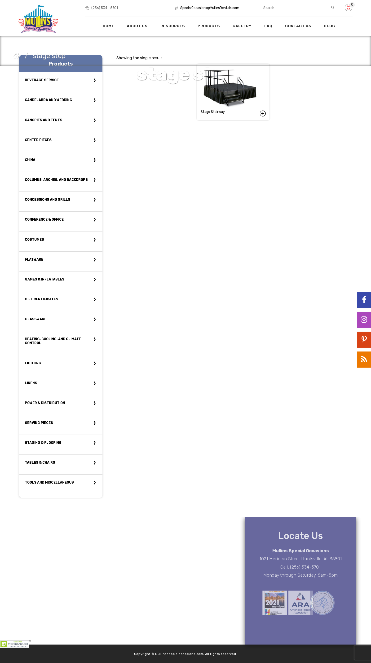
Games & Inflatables (44, 279)
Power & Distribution (45, 403)
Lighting (33, 363)
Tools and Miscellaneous (49, 483)
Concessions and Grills (47, 200)
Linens (31, 383)
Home (108, 26)
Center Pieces (38, 140)
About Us (137, 26)
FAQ (268, 26)
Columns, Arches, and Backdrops (56, 180)
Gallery (242, 26)
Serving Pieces (39, 423)
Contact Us (298, 26)
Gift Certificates (41, 299)
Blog (329, 26)
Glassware (35, 319)
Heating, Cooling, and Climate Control (53, 341)
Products (209, 26)
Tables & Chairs (40, 463)
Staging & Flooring (43, 443)
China (30, 160)
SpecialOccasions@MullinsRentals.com (209, 8)
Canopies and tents (43, 120)
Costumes (34, 240)
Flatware (34, 260)
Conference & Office (44, 220)
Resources (172, 26)
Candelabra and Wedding (48, 100)
